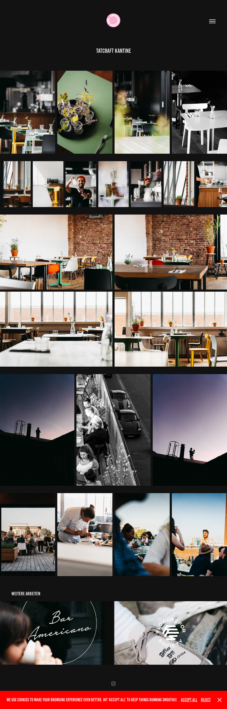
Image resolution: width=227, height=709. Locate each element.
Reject (206, 700)
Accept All (189, 700)
